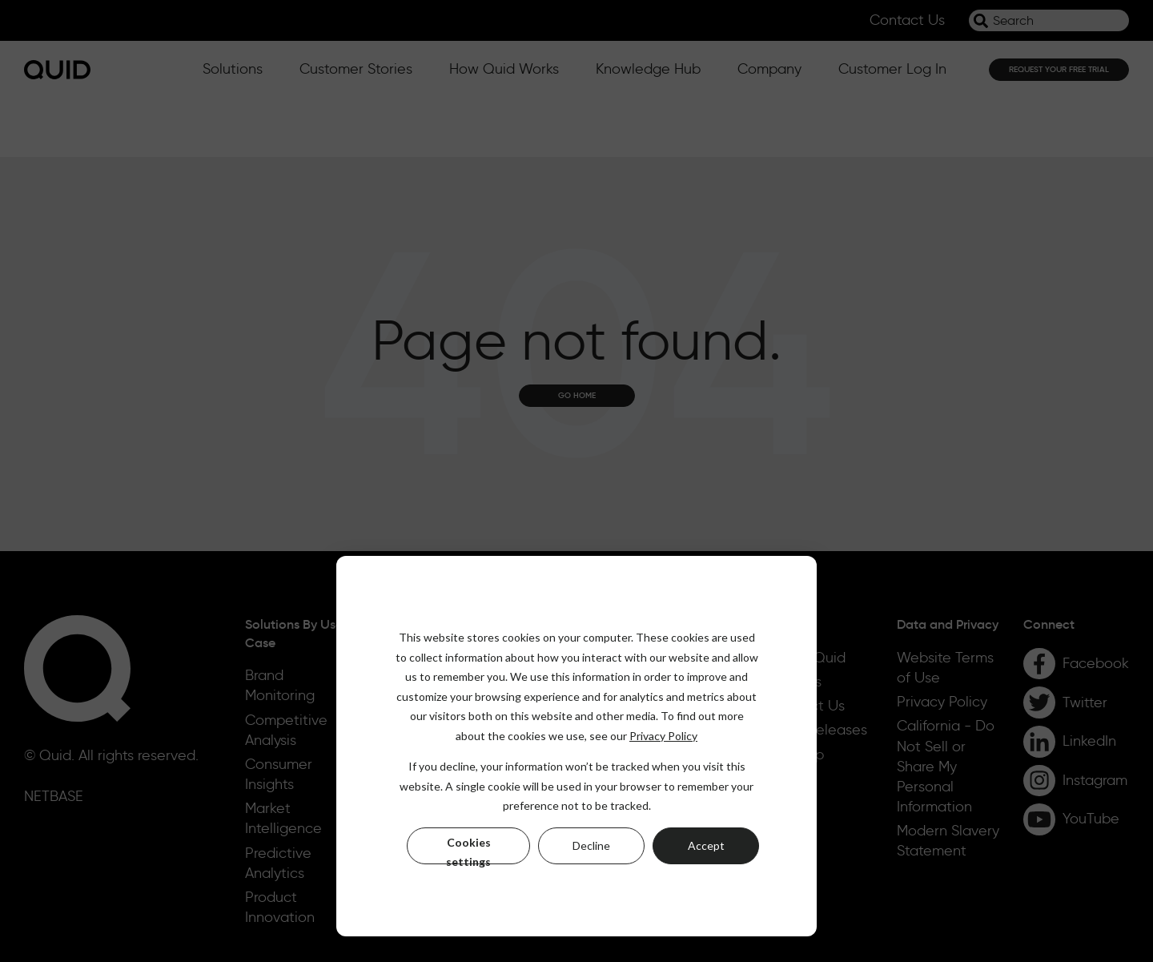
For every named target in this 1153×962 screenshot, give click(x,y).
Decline (591, 845)
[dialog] (576, 746)
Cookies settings (468, 849)
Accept (706, 845)
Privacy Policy (663, 736)
